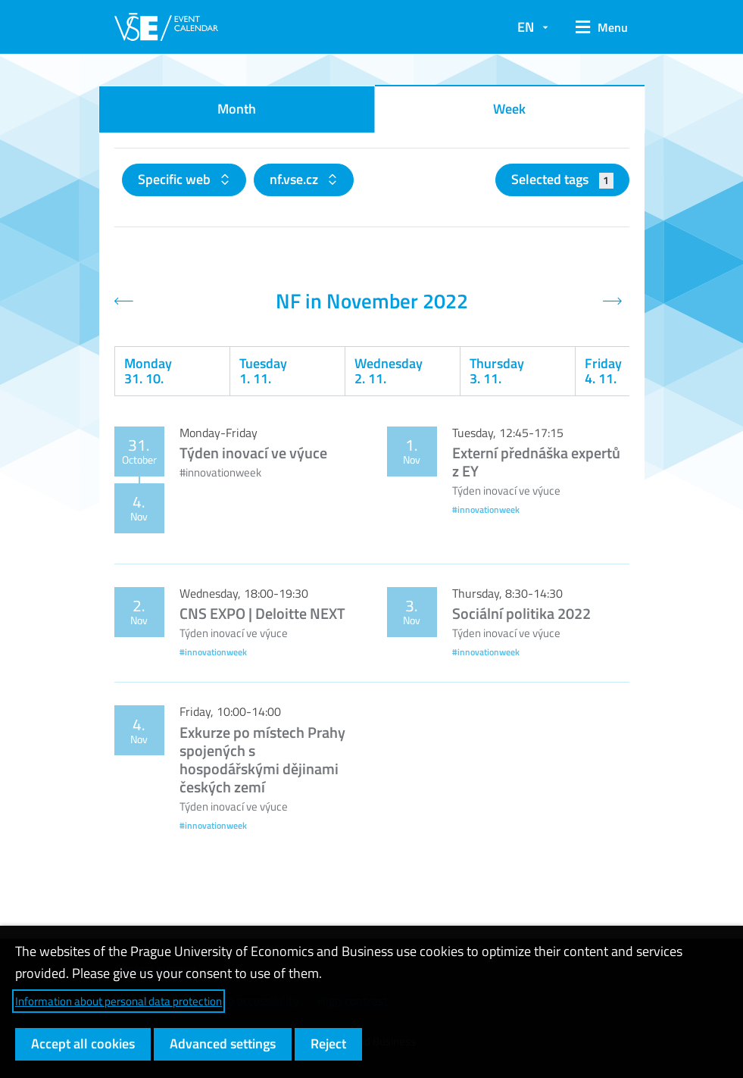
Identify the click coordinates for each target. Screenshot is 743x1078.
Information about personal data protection (118, 1001)
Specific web (176, 179)
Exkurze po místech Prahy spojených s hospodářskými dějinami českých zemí (262, 759)
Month (236, 108)
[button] (596, 27)
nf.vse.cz (295, 179)
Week (509, 108)
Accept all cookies (83, 1043)
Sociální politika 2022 (521, 613)
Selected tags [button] (562, 179)
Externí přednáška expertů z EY (536, 462)
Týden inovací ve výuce (253, 452)
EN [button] (525, 27)
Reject (328, 1043)
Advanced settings (223, 1043)
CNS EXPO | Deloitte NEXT (262, 613)
